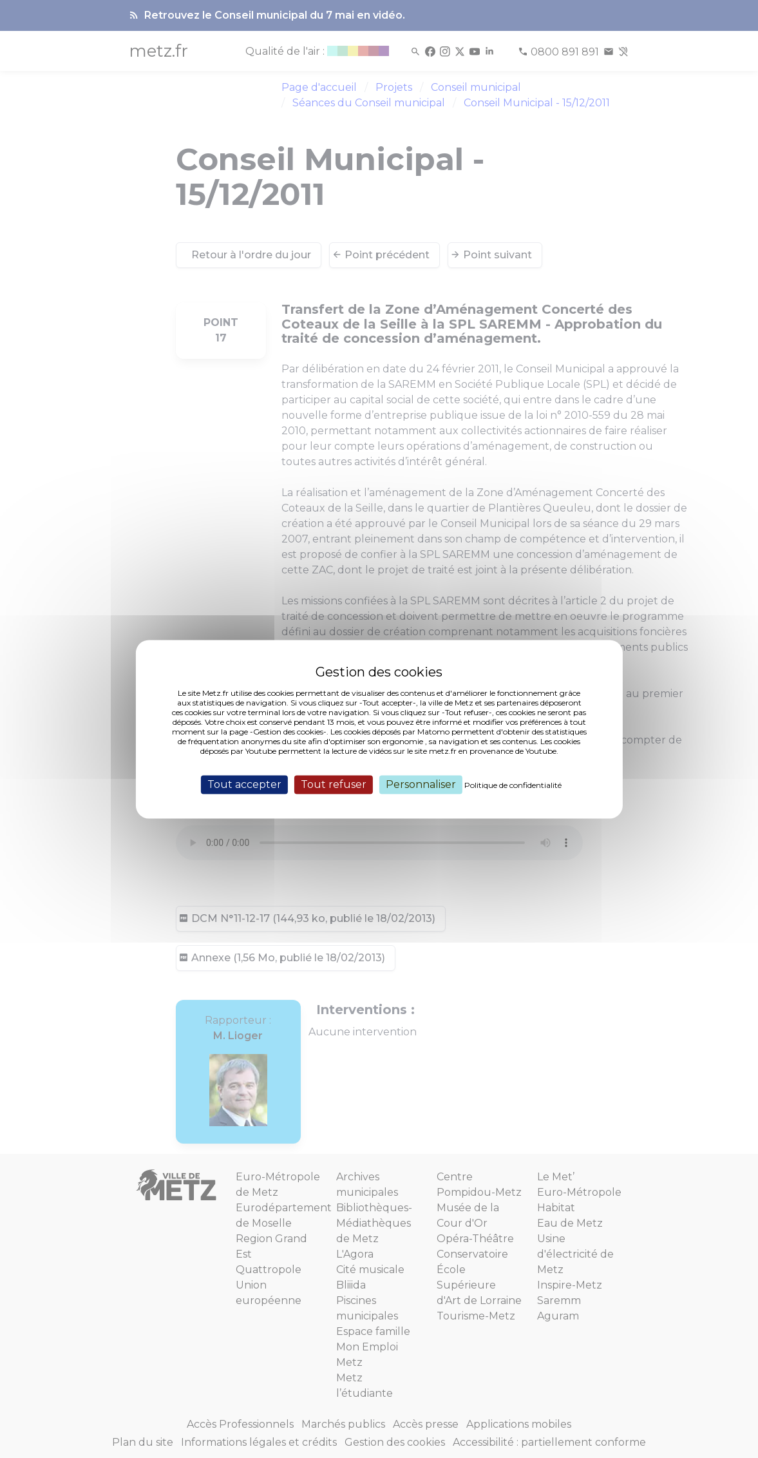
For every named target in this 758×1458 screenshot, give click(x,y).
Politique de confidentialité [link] (513, 785)
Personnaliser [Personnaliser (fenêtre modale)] (421, 784)
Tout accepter (244, 784)
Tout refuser (333, 784)
